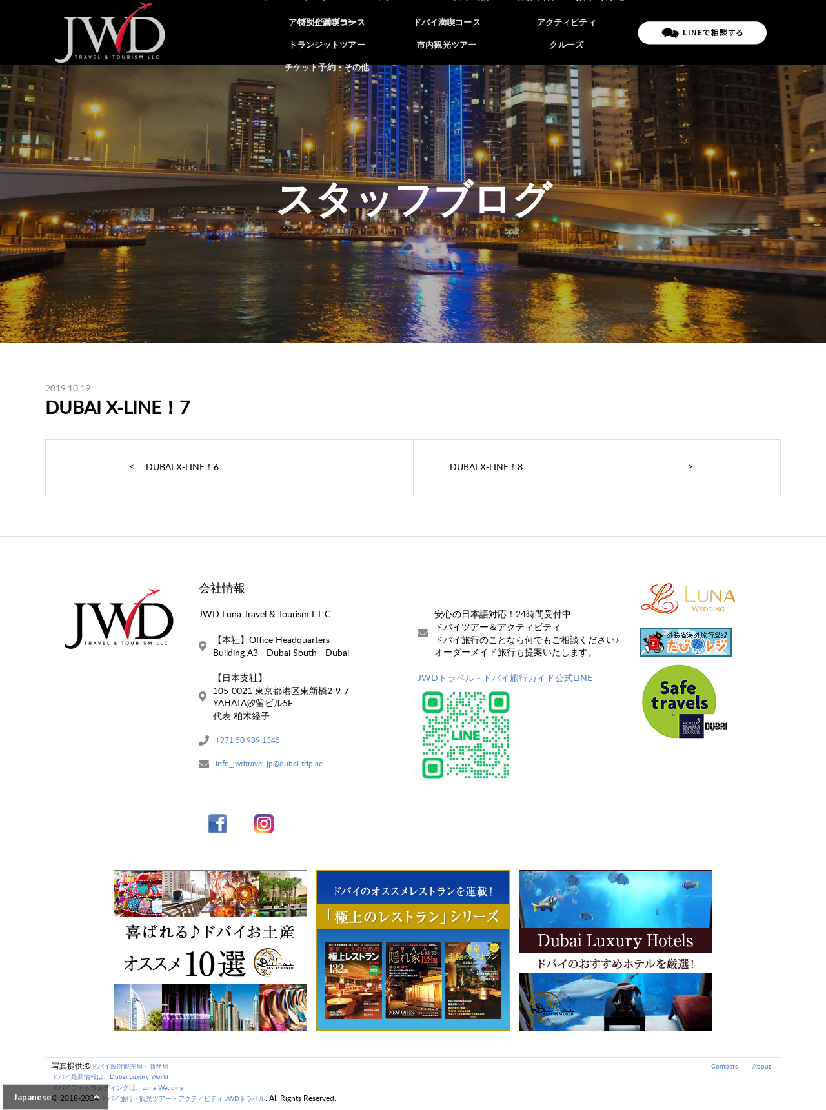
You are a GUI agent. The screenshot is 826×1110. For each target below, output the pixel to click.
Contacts (720, 1067)
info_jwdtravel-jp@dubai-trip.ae (277, 766)
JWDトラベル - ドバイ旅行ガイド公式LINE (505, 677)
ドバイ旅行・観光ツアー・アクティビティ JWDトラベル (199, 1100)
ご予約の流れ (475, 32)
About (760, 1067)
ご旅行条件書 (538, 32)
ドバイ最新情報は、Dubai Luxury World (121, 1078)
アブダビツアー (407, 32)
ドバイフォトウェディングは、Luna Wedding (130, 1089)
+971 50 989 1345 (253, 741)
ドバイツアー (340, 32)
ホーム (289, 32)
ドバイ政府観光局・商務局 (137, 1067)
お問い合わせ (601, 32)
